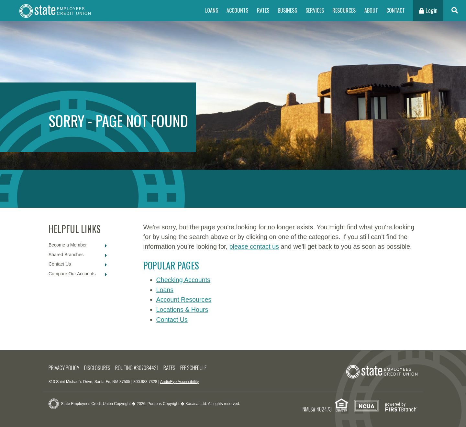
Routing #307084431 (138, 367)
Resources (344, 10)
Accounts (237, 10)
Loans (211, 10)
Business (287, 10)
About (371, 10)
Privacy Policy (64, 367)
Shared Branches (66, 254)
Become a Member (68, 244)
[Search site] (454, 10)
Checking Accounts (183, 279)
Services (314, 10)
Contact (395, 10)
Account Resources (184, 299)
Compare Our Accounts (72, 273)
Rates (263, 10)
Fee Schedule (194, 367)
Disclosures (98, 367)
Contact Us (60, 264)
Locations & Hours (182, 308)
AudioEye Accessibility (179, 380)
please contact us (254, 246)
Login (428, 10)
